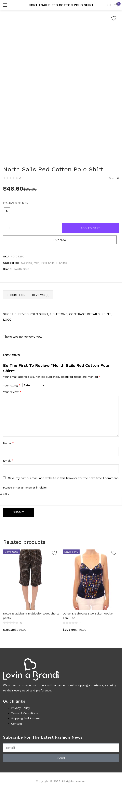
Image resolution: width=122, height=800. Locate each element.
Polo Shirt (47, 263)
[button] (116, 5)
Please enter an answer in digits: (25, 487)
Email (8, 460)
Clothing (26, 263)
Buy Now (61, 240)
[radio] (7, 211)
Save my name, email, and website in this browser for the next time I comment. (63, 478)
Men (36, 263)
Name (8, 443)
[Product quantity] (9, 227)
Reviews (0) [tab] (41, 295)
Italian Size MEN (15, 203)
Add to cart (90, 228)
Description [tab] (15, 295)
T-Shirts (61, 263)
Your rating (12, 385)
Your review (12, 392)
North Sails (21, 269)
